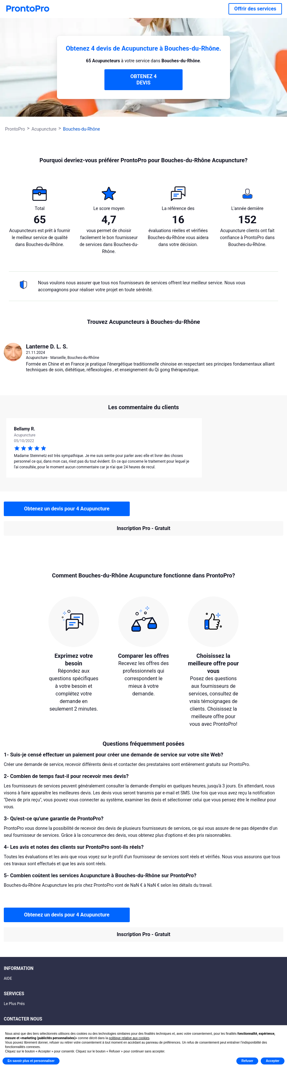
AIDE (8, 978)
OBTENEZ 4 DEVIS (143, 79)
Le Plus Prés (14, 1004)
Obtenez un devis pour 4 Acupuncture (66, 509)
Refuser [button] (247, 1061)
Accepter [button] (272, 1061)
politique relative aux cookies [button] (129, 1038)
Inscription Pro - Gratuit (143, 528)
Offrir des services (255, 9)
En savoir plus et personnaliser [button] (31, 1061)
